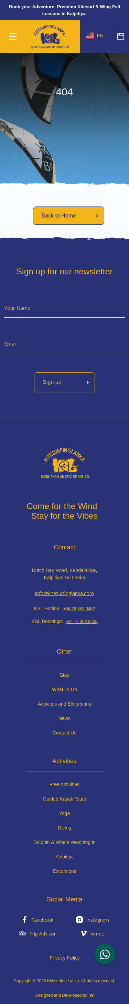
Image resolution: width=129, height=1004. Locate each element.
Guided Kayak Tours (64, 799)
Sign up (67, 382)
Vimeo (92, 933)
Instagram (92, 920)
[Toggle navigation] (12, 36)
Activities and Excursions (64, 704)
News (64, 718)
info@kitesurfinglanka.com (64, 593)
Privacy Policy (65, 957)
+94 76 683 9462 (79, 608)
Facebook (36, 920)
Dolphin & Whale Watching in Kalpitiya (64, 849)
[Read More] (68, 216)
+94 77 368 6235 (81, 621)
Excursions (64, 871)
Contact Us (64, 733)
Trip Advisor (37, 933)
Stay (64, 675)
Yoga (64, 813)
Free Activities (64, 784)
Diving (64, 828)
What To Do (64, 689)
